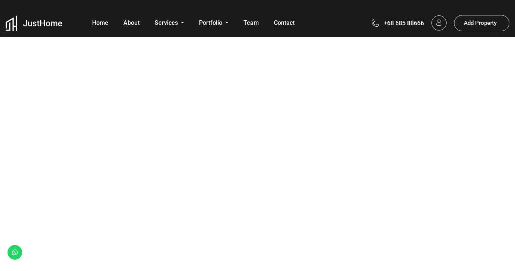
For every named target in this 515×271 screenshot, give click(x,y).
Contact (284, 22)
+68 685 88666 (404, 23)
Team (251, 22)
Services (167, 22)
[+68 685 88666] (375, 23)
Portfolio (211, 22)
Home (100, 22)
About (131, 22)
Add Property (480, 23)
